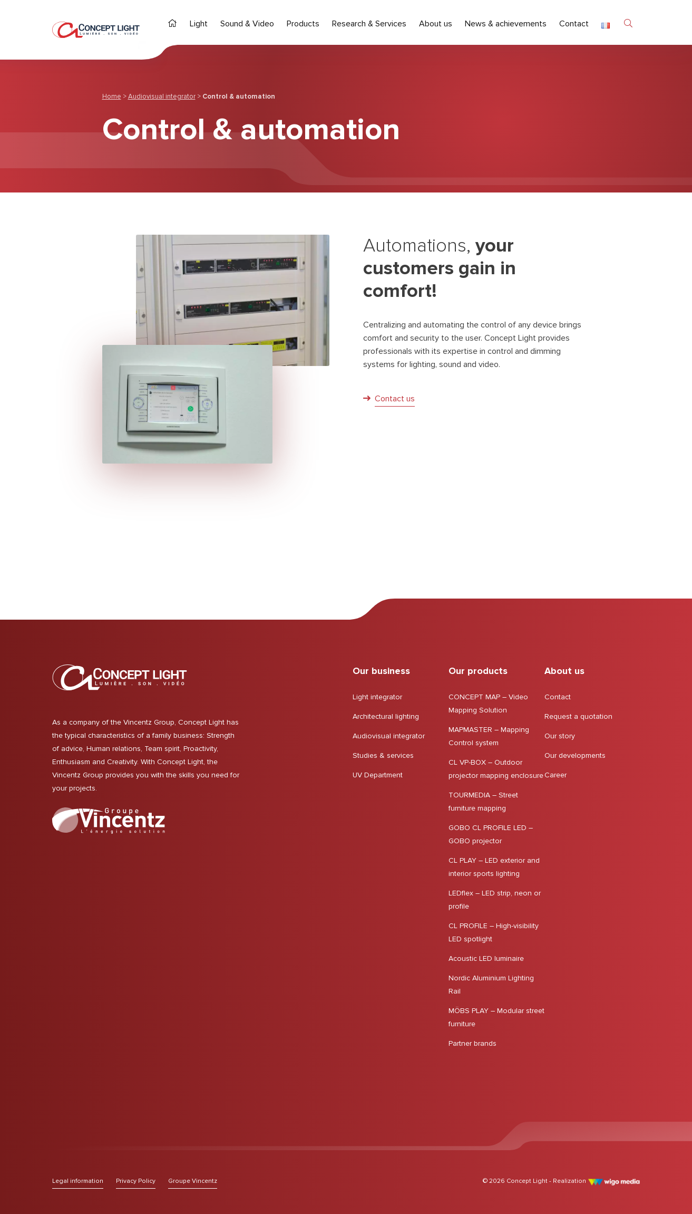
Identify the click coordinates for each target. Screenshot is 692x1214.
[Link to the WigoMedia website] (614, 1181)
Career (555, 774)
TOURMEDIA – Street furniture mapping (483, 802)
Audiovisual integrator (162, 96)
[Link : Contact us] (389, 399)
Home (111, 96)
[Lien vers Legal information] (77, 1181)
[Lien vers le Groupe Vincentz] (108, 820)
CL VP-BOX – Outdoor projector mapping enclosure (496, 769)
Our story (559, 735)
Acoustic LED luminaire (486, 958)
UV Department (378, 774)
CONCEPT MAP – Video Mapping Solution (488, 703)
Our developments (575, 755)
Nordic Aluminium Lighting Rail (491, 985)
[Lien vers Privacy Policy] (135, 1181)
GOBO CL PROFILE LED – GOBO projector (491, 834)
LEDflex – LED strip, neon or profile (495, 900)
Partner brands (472, 1043)
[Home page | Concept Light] (96, 30)
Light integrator (377, 696)
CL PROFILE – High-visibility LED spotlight (494, 932)
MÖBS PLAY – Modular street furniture (496, 1017)
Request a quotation (578, 716)
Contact (557, 696)
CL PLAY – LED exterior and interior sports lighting (494, 867)
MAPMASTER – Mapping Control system (489, 736)
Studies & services (383, 755)
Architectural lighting (386, 716)
